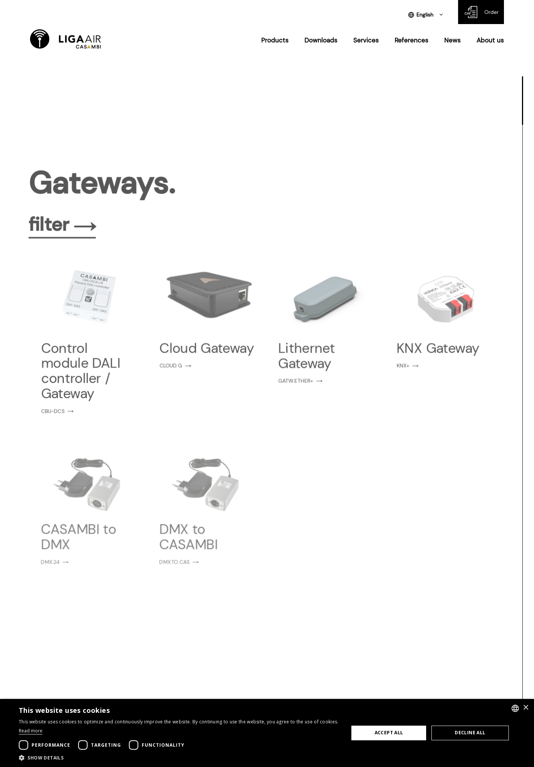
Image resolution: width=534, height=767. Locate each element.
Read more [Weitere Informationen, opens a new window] (30, 731)
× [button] (525, 708)
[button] (179, 757)
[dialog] (267, 733)
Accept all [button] (389, 732)
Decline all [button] (470, 732)
